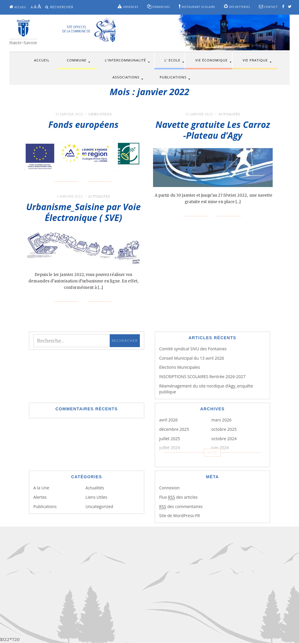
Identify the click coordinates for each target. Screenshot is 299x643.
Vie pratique (255, 60)
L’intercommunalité (125, 60)
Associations (126, 77)
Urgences (128, 6)
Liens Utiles (100, 114)
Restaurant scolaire (197, 6)
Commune (76, 60)
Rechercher (61, 7)
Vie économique (211, 60)
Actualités (229, 114)
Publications (173, 77)
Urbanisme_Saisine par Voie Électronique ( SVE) (83, 212)
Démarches (158, 6)
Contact (268, 6)
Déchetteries (237, 6)
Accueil (17, 7)
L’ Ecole (172, 60)
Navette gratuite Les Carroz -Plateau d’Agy (213, 130)
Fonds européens (83, 125)
